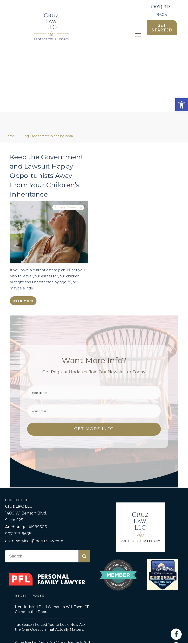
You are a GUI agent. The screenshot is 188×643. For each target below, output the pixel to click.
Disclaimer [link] (157, 594)
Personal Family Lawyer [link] (55, 594)
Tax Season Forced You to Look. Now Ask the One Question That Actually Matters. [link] (50, 557)
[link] (181, 104)
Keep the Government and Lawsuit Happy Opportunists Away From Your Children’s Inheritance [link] (46, 106)
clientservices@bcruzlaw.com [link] (34, 471)
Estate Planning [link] (68, 138)
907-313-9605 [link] (18, 464)
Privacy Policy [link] (130, 594)
